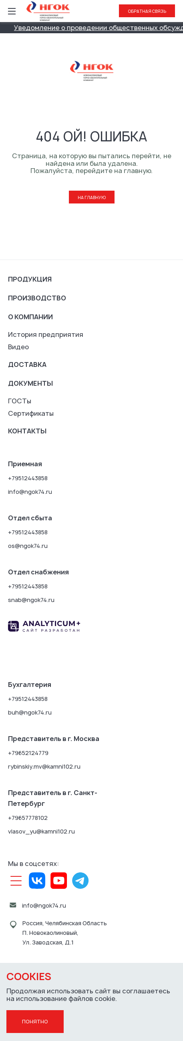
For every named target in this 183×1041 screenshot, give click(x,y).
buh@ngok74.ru (30, 712)
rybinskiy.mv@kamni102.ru (44, 766)
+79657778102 (28, 818)
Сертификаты (31, 413)
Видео (18, 346)
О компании (30, 316)
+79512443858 (28, 478)
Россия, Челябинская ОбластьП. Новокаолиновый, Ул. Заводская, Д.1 (64, 932)
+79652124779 (28, 753)
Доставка (27, 364)
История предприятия (45, 334)
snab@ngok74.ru (31, 600)
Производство (37, 298)
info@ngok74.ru (30, 491)
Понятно (35, 1021)
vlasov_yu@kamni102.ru (41, 831)
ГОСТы (19, 401)
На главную (92, 197)
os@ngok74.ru (28, 546)
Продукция (30, 279)
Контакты (27, 431)
